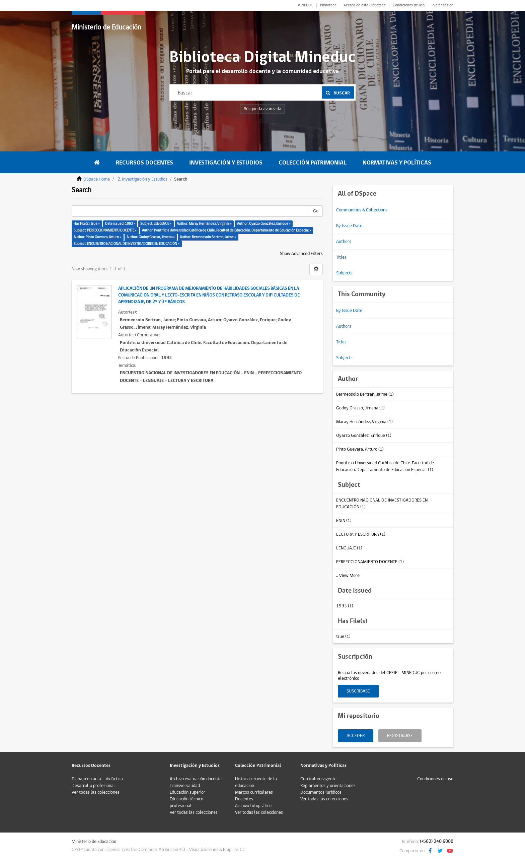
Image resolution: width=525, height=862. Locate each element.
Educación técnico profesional (186, 802)
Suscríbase (358, 691)
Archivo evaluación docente (196, 779)
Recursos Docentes (144, 162)
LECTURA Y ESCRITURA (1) (360, 534)
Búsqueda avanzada (262, 109)
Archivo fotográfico (253, 805)
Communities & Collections (361, 210)
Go (315, 211)
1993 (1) (344, 606)
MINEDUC (305, 5)
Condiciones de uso (409, 5)
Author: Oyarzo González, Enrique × (264, 223)
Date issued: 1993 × (120, 223)
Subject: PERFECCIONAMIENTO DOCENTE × (105, 230)
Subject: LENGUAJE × (155, 223)
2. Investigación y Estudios (142, 179)
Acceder (356, 735)
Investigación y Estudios (225, 162)
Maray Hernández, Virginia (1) (364, 421)
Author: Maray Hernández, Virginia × (204, 223)
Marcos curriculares (254, 792)
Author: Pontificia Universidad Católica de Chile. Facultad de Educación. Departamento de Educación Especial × (226, 230)
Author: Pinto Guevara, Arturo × (97, 237)
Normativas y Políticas (397, 162)
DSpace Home (96, 179)
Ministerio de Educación (106, 27)
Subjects (344, 273)
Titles (341, 257)
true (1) (343, 636)
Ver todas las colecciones (96, 792)
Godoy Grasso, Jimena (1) (360, 408)
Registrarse (400, 735)
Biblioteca (328, 5)
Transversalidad (185, 785)
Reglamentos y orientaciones (328, 785)
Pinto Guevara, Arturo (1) (360, 449)
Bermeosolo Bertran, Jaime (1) (365, 394)
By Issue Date (349, 225)
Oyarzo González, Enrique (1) (363, 435)
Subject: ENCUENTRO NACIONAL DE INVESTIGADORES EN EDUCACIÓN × (126, 243)
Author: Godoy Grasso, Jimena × (151, 237)
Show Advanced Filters (301, 253)
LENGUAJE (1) (349, 548)
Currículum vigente (318, 779)
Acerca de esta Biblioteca (365, 5)
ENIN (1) (344, 520)
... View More (348, 575)
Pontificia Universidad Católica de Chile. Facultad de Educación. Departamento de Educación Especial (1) (385, 466)
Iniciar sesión (442, 5)
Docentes (244, 799)
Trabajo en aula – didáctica (97, 779)
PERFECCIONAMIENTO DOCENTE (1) (370, 561)
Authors (343, 241)
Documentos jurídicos (321, 792)
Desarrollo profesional (93, 785)
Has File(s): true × (87, 223)
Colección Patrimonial (313, 162)
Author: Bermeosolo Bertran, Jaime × (208, 237)
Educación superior (187, 792)
